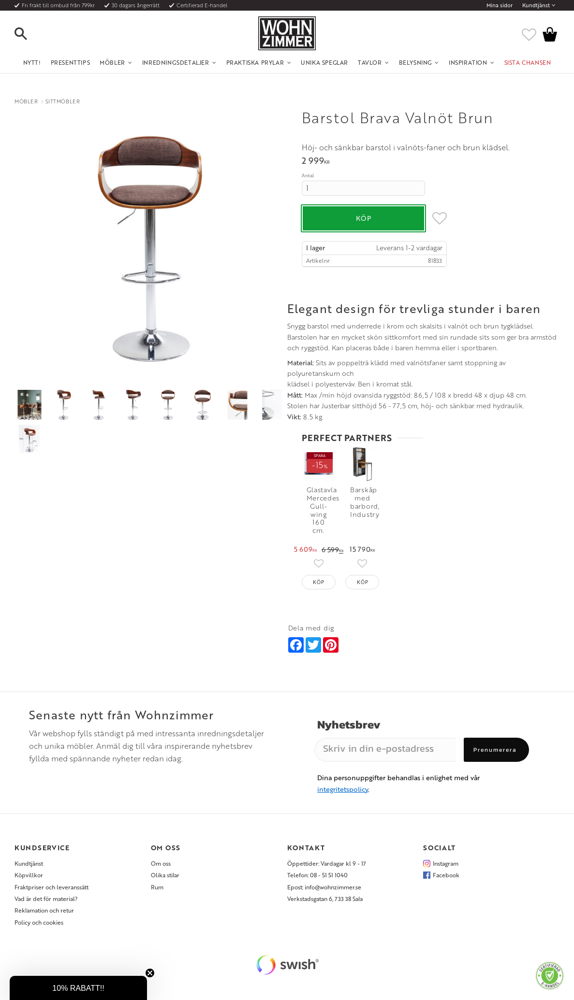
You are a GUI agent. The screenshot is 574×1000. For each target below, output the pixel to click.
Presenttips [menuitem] (70, 62)
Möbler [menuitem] (112, 62)
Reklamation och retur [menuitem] (44, 906)
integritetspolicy (342, 785)
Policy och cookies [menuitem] (39, 917)
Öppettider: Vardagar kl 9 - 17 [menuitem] (326, 859)
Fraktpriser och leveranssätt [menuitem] (51, 882)
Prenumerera (495, 745)
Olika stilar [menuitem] (165, 871)
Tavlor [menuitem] (370, 62)
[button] (29, 34)
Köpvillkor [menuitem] (29, 871)
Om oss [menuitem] (161, 859)
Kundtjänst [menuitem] (536, 5)
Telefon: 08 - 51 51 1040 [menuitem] (317, 871)
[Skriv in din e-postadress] (385, 745)
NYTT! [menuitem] (32, 62)
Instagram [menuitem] (445, 859)
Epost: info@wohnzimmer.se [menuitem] (324, 882)
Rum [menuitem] (157, 882)
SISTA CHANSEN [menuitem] (527, 62)
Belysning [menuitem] (415, 62)
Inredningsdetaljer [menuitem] (175, 62)
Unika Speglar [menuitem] (324, 62)
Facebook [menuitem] (446, 871)
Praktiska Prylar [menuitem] (255, 62)
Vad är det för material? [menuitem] (46, 894)
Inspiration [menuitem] (468, 62)
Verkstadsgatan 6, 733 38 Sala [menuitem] (325, 894)
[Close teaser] (150, 973)
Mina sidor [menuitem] (499, 5)
